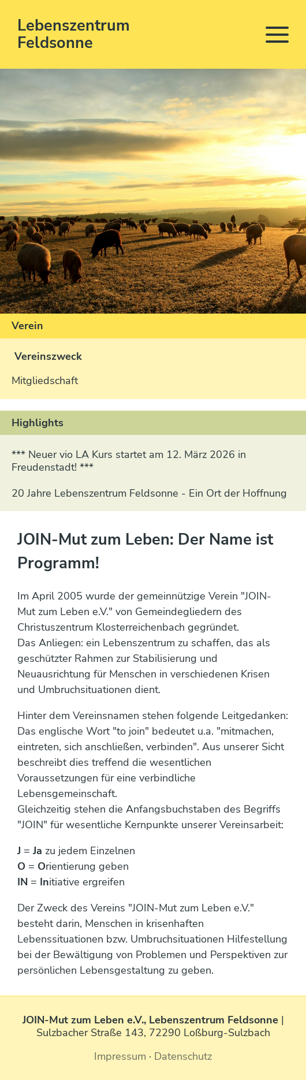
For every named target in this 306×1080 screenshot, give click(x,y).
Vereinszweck (48, 356)
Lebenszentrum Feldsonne (73, 34)
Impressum (120, 1056)
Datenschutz (183, 1056)
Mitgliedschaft (45, 381)
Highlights (38, 423)
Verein (27, 326)
